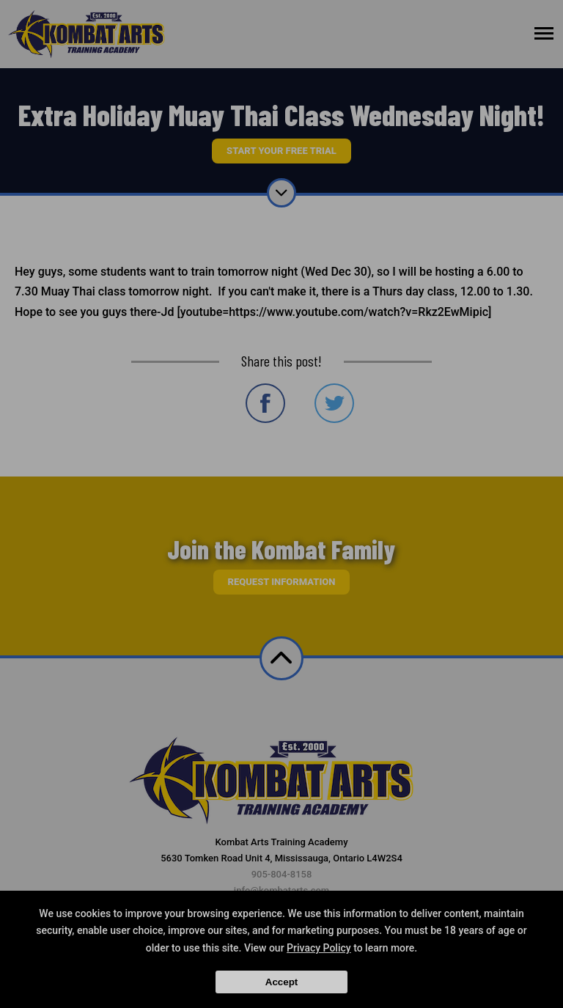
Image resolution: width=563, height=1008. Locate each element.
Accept (281, 981)
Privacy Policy (319, 948)
